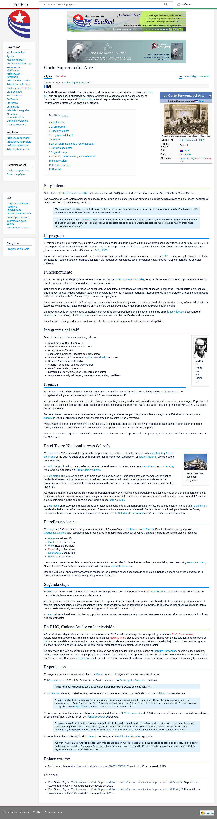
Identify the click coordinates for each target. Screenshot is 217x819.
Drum (51, 549)
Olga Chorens (81, 706)
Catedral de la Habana (131, 513)
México (160, 693)
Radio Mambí (117, 637)
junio (50, 466)
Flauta (51, 542)
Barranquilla (126, 680)
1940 (96, 250)
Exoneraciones (53, 812)
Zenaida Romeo (196, 562)
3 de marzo (53, 475)
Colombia (140, 680)
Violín (51, 556)
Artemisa (168, 466)
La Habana (185, 154)
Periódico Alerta (96, 716)
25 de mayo (53, 693)
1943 (51, 614)
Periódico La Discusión (128, 736)
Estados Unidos (90, 219)
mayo (51, 529)
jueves (180, 311)
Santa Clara (83, 469)
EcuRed (20, 4)
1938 (165, 256)
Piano (51, 538)
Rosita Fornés (86, 658)
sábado (78, 315)
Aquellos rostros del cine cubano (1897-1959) (97, 766)
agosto (48, 417)
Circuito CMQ (85, 99)
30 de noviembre (133, 713)
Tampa (133, 529)
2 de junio (199, 505)
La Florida (148, 529)
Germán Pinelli (96, 357)
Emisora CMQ (187, 158)
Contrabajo (54, 552)
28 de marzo (54, 680)
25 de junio (90, 736)
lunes (170, 311)
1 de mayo (53, 505)
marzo (51, 453)
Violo (51, 545)
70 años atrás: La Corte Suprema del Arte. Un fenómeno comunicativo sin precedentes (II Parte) (125, 789)
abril (111, 499)
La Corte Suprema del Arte (75, 82)
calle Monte (156, 453)
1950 (105, 250)
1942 (51, 591)
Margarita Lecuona (121, 565)
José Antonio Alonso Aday (129, 279)
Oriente (96, 469)
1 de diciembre (187, 140)
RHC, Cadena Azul (182, 634)
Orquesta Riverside (55, 532)
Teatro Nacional (147, 456)
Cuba (201, 101)
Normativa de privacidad (16, 812)
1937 (201, 140)
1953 (47, 641)
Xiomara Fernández (165, 650)
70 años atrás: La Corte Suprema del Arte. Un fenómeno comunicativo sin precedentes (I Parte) (124, 782)
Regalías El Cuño (156, 591)
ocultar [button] (65, 116)
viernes (48, 315)
